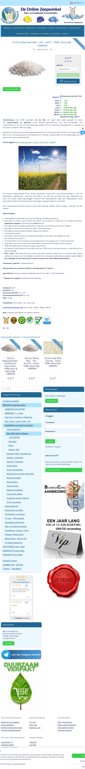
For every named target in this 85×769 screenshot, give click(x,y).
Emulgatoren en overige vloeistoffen (20, 474)
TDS (7, 328)
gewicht (60, 65)
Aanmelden (8, 643)
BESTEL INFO (30, 28)
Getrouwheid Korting (66, 728)
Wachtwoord (50, 431)
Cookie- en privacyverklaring (34, 765)
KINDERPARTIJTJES (22, 34)
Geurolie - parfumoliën (15, 458)
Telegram (33, 742)
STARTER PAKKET (74, 28)
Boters (11, 445)
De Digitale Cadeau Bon (13, 543)
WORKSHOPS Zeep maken (13, 555)
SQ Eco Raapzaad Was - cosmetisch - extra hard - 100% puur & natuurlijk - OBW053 (11, 366)
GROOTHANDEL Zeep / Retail (14, 547)
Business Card (34, 728)
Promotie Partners (65, 730)
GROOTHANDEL (18, 28)
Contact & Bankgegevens (11, 730)
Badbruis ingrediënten (15, 490)
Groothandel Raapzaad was (13, 307)
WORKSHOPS (35, 34)
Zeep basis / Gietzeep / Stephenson (18, 417)
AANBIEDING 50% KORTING (15, 409)
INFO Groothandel (65, 722)
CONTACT (65, 34)
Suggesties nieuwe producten (18, 498)
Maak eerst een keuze (68, 75)
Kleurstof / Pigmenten (15, 462)
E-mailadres (50, 422)
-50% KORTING (14, 437)
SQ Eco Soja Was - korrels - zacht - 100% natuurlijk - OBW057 (53, 362)
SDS (4, 328)
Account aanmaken (53, 470)
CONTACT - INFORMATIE (12, 569)
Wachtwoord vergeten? (53, 447)
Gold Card (33, 725)
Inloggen (50, 441)
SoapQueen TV (7, 742)
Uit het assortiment (14, 502)
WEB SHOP (7, 28)
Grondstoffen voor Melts (14, 510)
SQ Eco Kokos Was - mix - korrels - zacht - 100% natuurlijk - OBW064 (32, 363)
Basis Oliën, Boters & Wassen (17, 433)
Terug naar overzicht (12, 89)
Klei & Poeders (12, 482)
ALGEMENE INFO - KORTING (13, 565)
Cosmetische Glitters (14, 494)
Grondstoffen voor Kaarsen (15, 514)
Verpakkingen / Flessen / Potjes (17, 530)
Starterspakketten (13, 429)
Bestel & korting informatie (11, 728)
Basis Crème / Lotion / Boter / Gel (17, 421)
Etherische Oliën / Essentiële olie (19, 454)
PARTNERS (45, 34)
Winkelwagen (51, 401)
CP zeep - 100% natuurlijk (14, 518)
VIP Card (32, 722)
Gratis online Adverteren (67, 725)
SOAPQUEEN (55, 34)
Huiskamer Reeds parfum (14, 534)
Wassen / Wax (14, 450)
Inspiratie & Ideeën (10, 561)
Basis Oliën (13, 441)
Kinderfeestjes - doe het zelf (15, 539)
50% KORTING (41, 28)
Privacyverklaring (7, 725)
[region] (26, 759)
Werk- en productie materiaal (16, 526)
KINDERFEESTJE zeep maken (13, 551)
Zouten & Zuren (12, 486)
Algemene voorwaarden (10, 722)
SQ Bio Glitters (12, 466)
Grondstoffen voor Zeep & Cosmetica (19, 425)
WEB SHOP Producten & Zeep (14, 405)
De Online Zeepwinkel (11, 401)
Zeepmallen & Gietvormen (14, 522)
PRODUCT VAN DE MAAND (58, 28)
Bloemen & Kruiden (14, 478)
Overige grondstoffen (15, 470)
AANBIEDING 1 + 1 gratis (14, 413)
